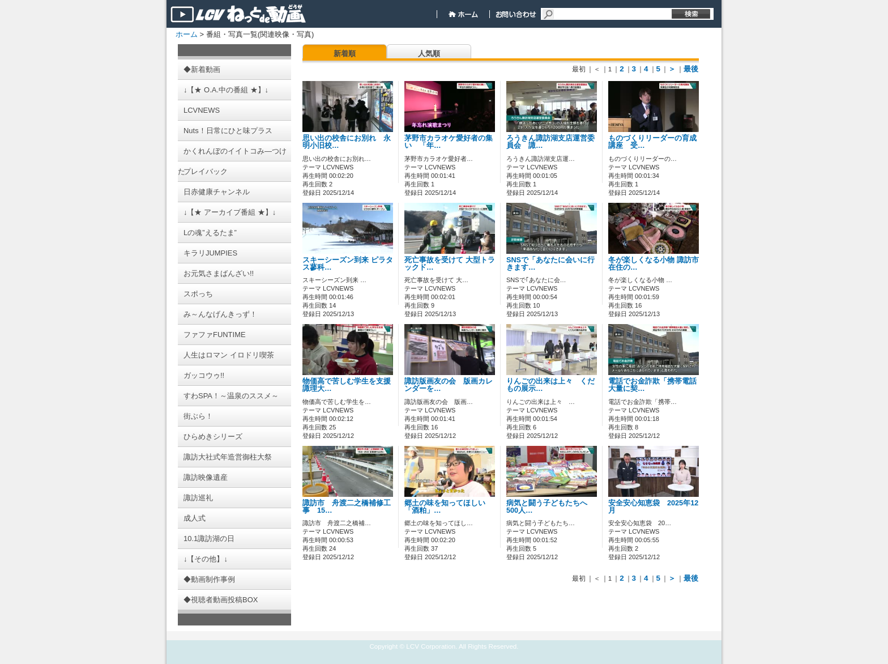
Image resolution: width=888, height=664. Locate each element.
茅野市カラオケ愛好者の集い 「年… (448, 142)
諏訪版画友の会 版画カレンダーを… (448, 385)
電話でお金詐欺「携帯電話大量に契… (652, 385)
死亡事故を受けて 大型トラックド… (449, 263)
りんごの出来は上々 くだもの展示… (550, 385)
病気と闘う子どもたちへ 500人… (550, 506)
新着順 (345, 53)
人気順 (429, 53)
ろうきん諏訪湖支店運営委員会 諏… (550, 142)
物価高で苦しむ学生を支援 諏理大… (350, 385)
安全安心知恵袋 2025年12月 (653, 506)
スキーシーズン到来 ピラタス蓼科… (347, 263)
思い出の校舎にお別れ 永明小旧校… (346, 142)
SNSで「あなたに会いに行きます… (550, 263)
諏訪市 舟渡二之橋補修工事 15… (346, 506)
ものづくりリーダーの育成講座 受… (652, 142)
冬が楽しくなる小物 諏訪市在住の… (653, 263)
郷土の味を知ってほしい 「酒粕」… (448, 506)
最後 (691, 69)
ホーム (187, 34)
